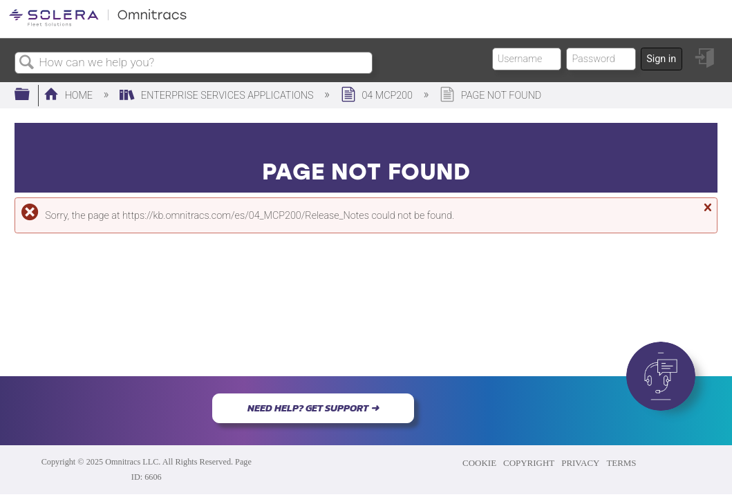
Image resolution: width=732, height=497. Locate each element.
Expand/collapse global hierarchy (31, 95)
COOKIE (479, 463)
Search (27, 63)
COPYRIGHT (528, 463)
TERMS (621, 463)
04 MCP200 (378, 95)
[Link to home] (97, 24)
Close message (706, 213)
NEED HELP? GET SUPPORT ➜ (313, 408)
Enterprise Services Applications (218, 95)
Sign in (661, 59)
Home (69, 95)
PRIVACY (580, 463)
